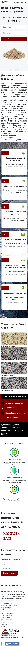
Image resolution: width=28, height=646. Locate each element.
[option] (14, 53)
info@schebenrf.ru (6, 609)
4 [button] (17, 69)
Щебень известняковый (7, 613)
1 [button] (10, 69)
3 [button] (15, 69)
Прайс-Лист (4, 624)
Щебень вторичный (6, 617)
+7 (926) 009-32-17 (18, 2)
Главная (3, 620)
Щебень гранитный (6, 619)
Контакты (3, 628)
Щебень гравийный (6, 615)
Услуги (3, 622)
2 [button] (12, 69)
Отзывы (3, 626)
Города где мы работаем (8, 635)
